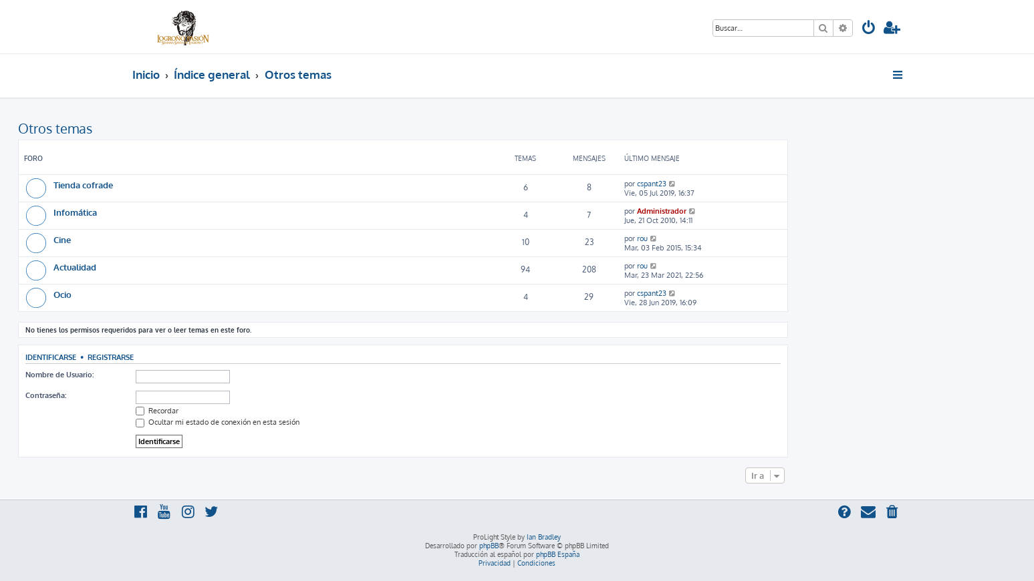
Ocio (62, 294)
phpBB (489, 546)
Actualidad (74, 266)
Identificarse (50, 357)
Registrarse (111, 357)
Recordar (157, 410)
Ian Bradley (544, 537)
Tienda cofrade (83, 184)
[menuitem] (869, 29)
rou (642, 238)
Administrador (661, 211)
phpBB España (557, 554)
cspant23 (651, 183)
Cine (62, 239)
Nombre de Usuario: (59, 374)
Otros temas (55, 128)
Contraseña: (45, 395)
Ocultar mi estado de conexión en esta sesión (217, 422)
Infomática (75, 212)
